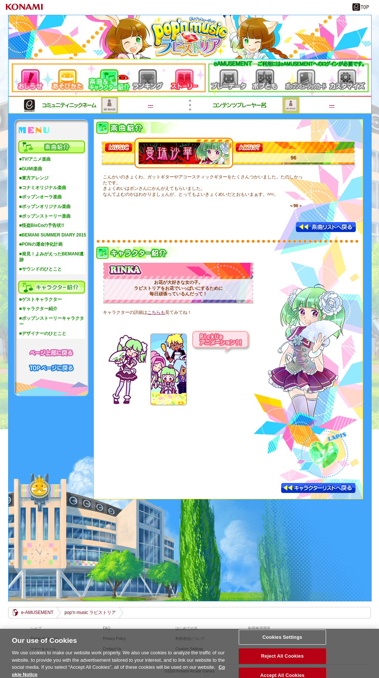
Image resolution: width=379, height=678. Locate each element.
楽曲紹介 (51, 147)
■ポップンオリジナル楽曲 (45, 206)
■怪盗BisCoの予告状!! (41, 225)
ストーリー (188, 78)
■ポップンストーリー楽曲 (45, 216)
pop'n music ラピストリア (189, 36)
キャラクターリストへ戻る (318, 488)
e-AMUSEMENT (37, 612)
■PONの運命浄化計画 (41, 244)
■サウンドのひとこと (40, 269)
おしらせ (32, 78)
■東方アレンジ (33, 178)
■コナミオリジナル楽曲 (42, 187)
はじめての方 (186, 628)
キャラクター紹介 (51, 287)
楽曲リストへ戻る (326, 227)
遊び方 (69, 78)
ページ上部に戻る (51, 352)
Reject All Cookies (282, 659)
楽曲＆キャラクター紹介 (110, 78)
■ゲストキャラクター (40, 299)
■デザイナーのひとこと (42, 333)
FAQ (106, 628)
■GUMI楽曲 (31, 168)
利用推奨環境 (259, 628)
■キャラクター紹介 (38, 308)
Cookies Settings (282, 640)
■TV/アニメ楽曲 (35, 159)
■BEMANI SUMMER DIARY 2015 (52, 235)
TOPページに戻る (51, 367)
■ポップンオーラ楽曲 (40, 196)
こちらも (156, 312)
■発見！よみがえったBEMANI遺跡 (51, 256)
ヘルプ (35, 628)
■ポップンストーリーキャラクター (51, 321)
